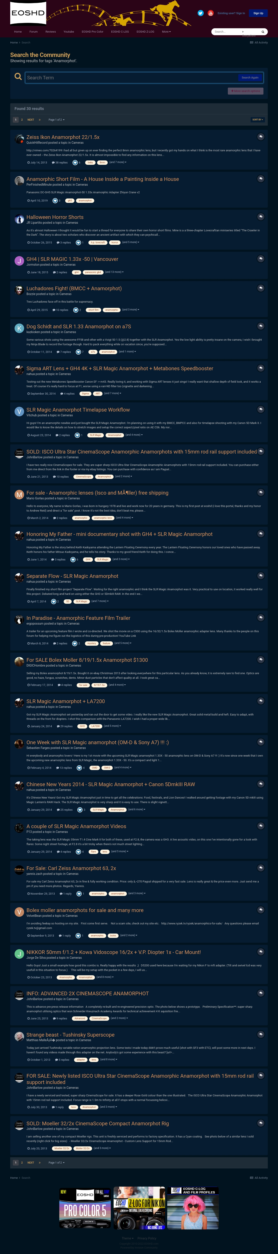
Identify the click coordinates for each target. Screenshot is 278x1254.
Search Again (250, 77)
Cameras (77, 142)
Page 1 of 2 (57, 119)
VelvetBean (34, 915)
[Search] (226, 31)
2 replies (60, 272)
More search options (245, 91)
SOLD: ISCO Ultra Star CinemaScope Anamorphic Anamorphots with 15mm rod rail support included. (142, 452)
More (166, 31)
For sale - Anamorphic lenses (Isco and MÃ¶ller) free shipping (97, 493)
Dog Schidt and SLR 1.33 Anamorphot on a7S (78, 327)
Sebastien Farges (38, 748)
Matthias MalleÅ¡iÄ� (40, 1040)
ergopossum (34, 623)
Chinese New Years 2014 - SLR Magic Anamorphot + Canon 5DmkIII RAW (110, 784)
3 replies (64, 242)
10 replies (60, 310)
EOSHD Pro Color (92, 31)
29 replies (65, 726)
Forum (34, 31)
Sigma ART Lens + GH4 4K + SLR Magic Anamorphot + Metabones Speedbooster (119, 368)
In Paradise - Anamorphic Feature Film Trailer (78, 618)
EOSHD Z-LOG (145, 31)
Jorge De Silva (36, 957)
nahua (30, 374)
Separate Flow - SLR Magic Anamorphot (72, 576)
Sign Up (258, 13)
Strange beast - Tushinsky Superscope (70, 1035)
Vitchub (31, 415)
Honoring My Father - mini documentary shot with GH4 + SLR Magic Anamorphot (119, 534)
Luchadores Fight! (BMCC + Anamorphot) (74, 288)
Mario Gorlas (35, 498)
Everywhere (249, 35)
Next (31, 119)
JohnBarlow (34, 457)
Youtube (69, 31)
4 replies (67, 393)
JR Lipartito (34, 222)
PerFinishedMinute (39, 184)
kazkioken (33, 332)
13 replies (64, 767)
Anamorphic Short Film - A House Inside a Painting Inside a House (102, 179)
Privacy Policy (146, 1238)
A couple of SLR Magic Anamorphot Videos (76, 826)
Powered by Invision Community (139, 1247)
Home (18, 31)
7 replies (64, 352)
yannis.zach (34, 873)
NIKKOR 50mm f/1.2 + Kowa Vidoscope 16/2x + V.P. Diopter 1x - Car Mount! (113, 952)
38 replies (60, 162)
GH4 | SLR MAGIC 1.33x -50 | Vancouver (72, 259)
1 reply (66, 893)
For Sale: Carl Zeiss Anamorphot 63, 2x (71, 868)
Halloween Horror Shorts (55, 217)
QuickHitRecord (37, 142)
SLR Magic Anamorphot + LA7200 (65, 701)
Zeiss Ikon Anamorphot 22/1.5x (62, 137)
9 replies (60, 1018)
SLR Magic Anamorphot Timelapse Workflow (78, 410)
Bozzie (30, 294)
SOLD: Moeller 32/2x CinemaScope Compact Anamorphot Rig (97, 1124)
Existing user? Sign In (231, 13)
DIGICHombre (35, 665)
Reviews (50, 31)
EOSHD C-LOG (120, 31)
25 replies (65, 809)
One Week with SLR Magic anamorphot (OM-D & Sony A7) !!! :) (97, 742)
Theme (128, 1238)
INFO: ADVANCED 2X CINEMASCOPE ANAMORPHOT (87, 994)
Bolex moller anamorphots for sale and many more (85, 910)
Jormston (33, 264)
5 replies (62, 1059)
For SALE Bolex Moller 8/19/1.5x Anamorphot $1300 (87, 660)
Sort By (258, 119)
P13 (29, 832)
